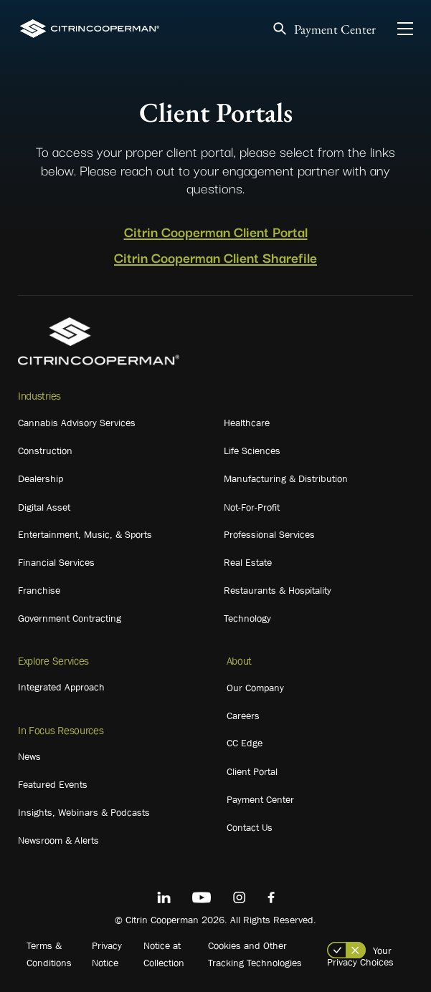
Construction (45, 450)
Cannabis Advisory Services (77, 422)
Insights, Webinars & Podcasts (84, 812)
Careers (243, 715)
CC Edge (244, 742)
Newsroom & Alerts (58, 840)
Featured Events (52, 784)
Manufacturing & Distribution (286, 478)
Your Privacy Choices (360, 956)
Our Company (255, 687)
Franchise (39, 590)
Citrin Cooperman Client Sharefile (215, 257)
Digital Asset (44, 507)
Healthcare (247, 422)
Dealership (40, 478)
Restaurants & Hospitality (277, 590)
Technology (247, 618)
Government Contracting (69, 618)
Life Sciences (252, 450)
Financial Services (56, 562)
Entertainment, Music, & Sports (85, 534)
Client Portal (252, 771)
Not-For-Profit (252, 507)
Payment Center (335, 29)
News (29, 756)
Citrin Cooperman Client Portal (216, 231)
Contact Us (250, 827)
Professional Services (269, 534)
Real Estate (248, 562)
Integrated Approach (61, 687)
